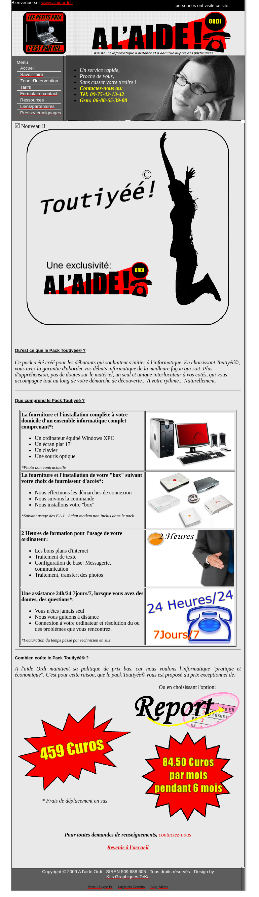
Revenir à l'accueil (128, 847)
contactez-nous (175, 835)
